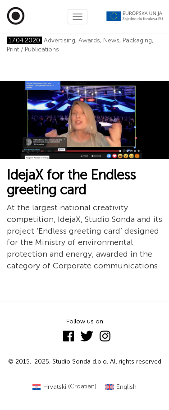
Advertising (59, 40)
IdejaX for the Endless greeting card (71, 182)
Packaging (137, 40)
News (111, 40)
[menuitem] (64, 386)
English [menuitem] (126, 387)
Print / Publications (33, 49)
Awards (89, 40)
